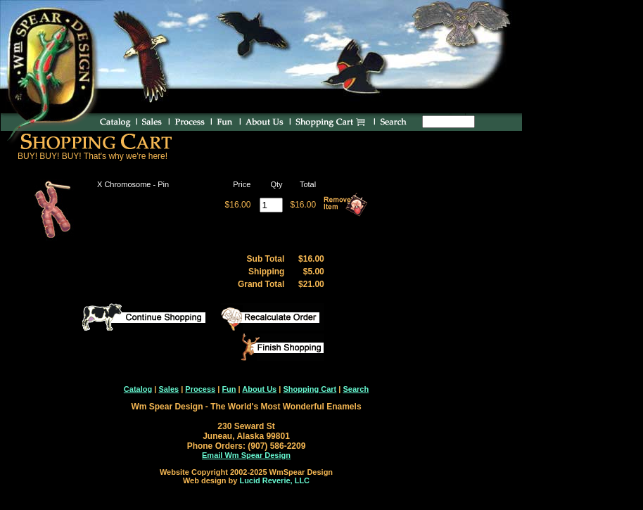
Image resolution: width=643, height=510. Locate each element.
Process (200, 389)
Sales (168, 389)
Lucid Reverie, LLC (274, 480)
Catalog (138, 389)
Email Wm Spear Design (246, 455)
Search (356, 389)
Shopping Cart (309, 389)
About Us (259, 389)
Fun (229, 389)
